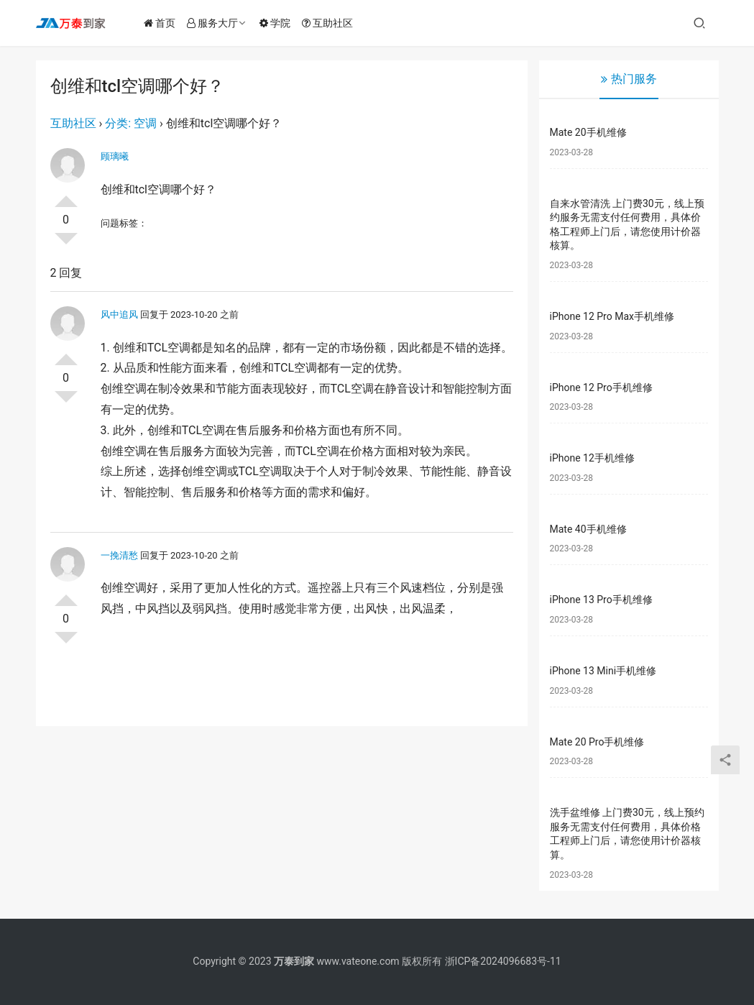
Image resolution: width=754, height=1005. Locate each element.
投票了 (66, 195)
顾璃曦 (115, 156)
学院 (279, 23)
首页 (164, 23)
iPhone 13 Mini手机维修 (603, 670)
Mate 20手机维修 (588, 132)
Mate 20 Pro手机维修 (597, 742)
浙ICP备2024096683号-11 (503, 961)
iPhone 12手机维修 (592, 458)
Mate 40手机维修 (588, 529)
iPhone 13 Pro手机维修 (601, 599)
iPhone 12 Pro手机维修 (601, 387)
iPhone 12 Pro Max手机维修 (612, 316)
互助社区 (331, 23)
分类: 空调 (131, 123)
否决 (66, 244)
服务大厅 (216, 23)
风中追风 (119, 314)
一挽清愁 (119, 555)
